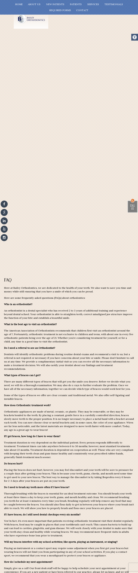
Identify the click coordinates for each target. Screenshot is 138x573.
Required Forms (60, 10)
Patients (76, 4)
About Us (34, 4)
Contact (82, 10)
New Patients (55, 4)
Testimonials (114, 4)
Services (93, 4)
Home (19, 4)
